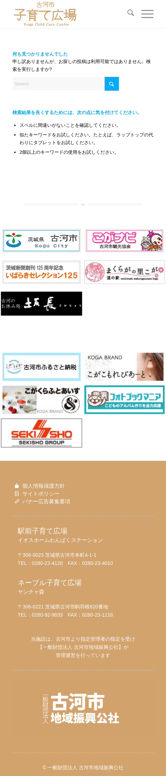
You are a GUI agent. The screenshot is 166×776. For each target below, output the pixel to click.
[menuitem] (127, 14)
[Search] (127, 14)
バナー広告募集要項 (46, 501)
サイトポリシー (41, 494)
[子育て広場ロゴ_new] (68, 14)
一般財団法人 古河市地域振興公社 (80, 647)
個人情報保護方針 (43, 486)
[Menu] (144, 14)
